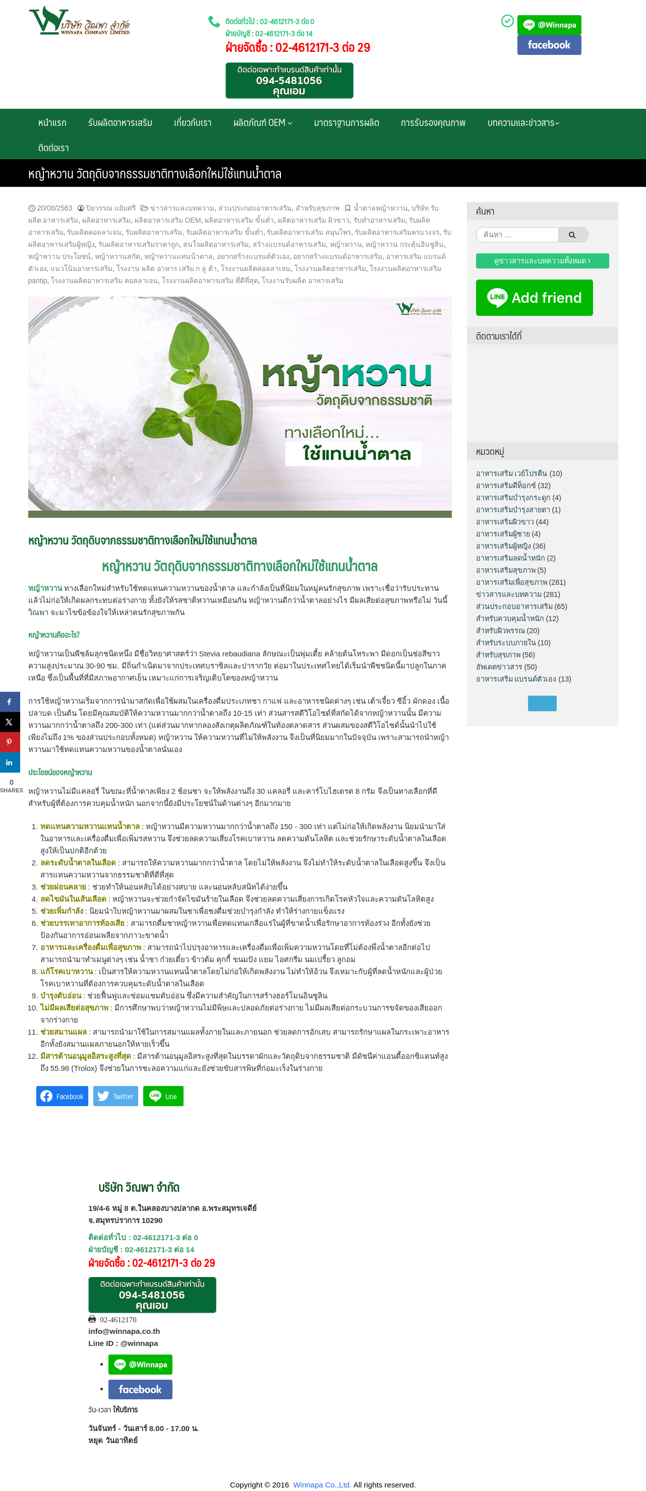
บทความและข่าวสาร (524, 122)
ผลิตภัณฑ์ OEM (262, 122)
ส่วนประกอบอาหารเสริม (254, 208)
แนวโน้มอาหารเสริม (81, 268)
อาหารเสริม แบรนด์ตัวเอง (516, 679)
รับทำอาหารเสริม (379, 220)
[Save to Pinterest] (10, 742)
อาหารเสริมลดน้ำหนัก (510, 558)
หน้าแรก (52, 122)
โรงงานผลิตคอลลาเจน (255, 268)
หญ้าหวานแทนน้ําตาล (178, 256)
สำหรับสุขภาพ (317, 208)
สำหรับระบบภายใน (506, 643)
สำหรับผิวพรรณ (500, 631)
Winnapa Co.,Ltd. (322, 1484)
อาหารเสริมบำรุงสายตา (513, 510)
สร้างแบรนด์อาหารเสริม (289, 244)
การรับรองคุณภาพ (433, 122)
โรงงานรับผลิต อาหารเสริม (302, 281)
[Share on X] (10, 722)
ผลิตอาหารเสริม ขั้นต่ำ (239, 220)
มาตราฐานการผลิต (346, 122)
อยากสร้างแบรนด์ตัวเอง (253, 256)
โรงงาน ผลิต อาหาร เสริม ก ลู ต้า (166, 268)
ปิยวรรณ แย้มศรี (111, 208)
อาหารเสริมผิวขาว (505, 522)
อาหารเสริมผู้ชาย (503, 534)
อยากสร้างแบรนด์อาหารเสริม (337, 256)
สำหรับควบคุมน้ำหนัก (510, 619)
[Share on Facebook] (10, 702)
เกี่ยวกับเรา (193, 122)
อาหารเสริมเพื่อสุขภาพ (511, 582)
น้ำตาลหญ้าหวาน (381, 208)
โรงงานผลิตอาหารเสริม (330, 268)
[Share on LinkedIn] (10, 763)
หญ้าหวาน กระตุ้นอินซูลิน (405, 244)
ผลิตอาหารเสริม (106, 220)
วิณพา (38, 612)
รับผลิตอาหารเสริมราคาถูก (138, 244)
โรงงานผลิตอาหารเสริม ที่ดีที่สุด (210, 281)
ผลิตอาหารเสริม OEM (168, 220)
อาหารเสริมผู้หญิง (503, 546)
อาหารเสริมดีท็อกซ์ (506, 486)
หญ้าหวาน (346, 244)
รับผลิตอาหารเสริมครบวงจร (397, 232)
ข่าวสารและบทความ (182, 208)
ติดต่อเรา (53, 147)
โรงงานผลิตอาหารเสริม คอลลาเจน (104, 281)
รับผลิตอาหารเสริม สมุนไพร (309, 232)
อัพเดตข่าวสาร (499, 667)
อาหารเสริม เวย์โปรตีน (512, 473)
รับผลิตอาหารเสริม (120, 122)
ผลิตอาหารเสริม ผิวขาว (313, 220)
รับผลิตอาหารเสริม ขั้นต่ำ (224, 232)
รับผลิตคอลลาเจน (94, 232)
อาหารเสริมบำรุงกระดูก (513, 498)
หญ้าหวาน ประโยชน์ (59, 256)
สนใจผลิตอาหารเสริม (216, 244)
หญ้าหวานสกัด (117, 256)
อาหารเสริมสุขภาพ (506, 570)
